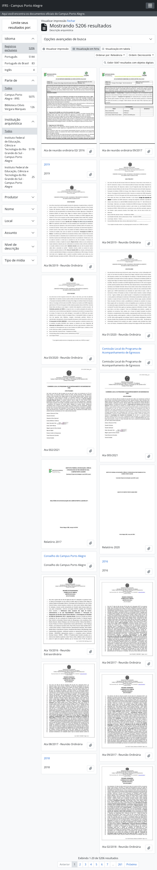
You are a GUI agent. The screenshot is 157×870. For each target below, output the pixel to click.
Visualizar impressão (56, 48)
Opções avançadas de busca (65, 39)
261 (120, 864)
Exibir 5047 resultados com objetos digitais (129, 62)
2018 (47, 758)
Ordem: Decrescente (140, 55)
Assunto (11, 233)
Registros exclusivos (20, 48)
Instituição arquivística (13, 121)
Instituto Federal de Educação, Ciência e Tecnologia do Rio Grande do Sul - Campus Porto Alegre (20, 149)
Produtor (11, 197)
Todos (8, 88)
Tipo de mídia (15, 260)
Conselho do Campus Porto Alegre (65, 556)
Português (20, 57)
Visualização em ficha (86, 48)
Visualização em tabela (116, 48)
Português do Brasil (20, 64)
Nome (9, 209)
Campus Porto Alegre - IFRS (20, 96)
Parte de (11, 80)
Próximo (131, 864)
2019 (47, 164)
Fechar (71, 21)
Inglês (20, 70)
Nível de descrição (12, 246)
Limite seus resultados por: (19, 25)
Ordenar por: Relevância (109, 55)
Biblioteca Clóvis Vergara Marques (20, 107)
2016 (105, 561)
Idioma (10, 38)
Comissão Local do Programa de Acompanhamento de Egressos (121, 350)
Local (8, 221)
